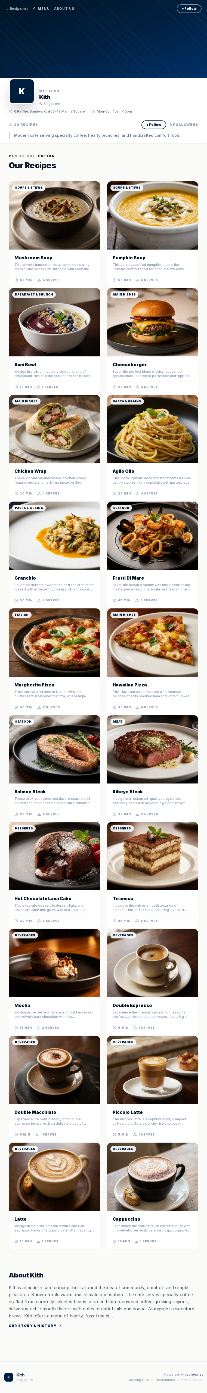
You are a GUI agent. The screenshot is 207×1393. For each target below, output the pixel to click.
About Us (64, 9)
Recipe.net (16, 9)
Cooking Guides (140, 1380)
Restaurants (165, 1380)
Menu (41, 9)
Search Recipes (190, 1380)
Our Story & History (35, 1326)
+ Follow (189, 9)
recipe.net (194, 1374)
